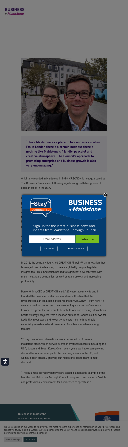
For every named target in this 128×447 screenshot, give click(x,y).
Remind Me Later (76, 248)
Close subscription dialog (105, 195)
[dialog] (64, 225)
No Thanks (49, 248)
